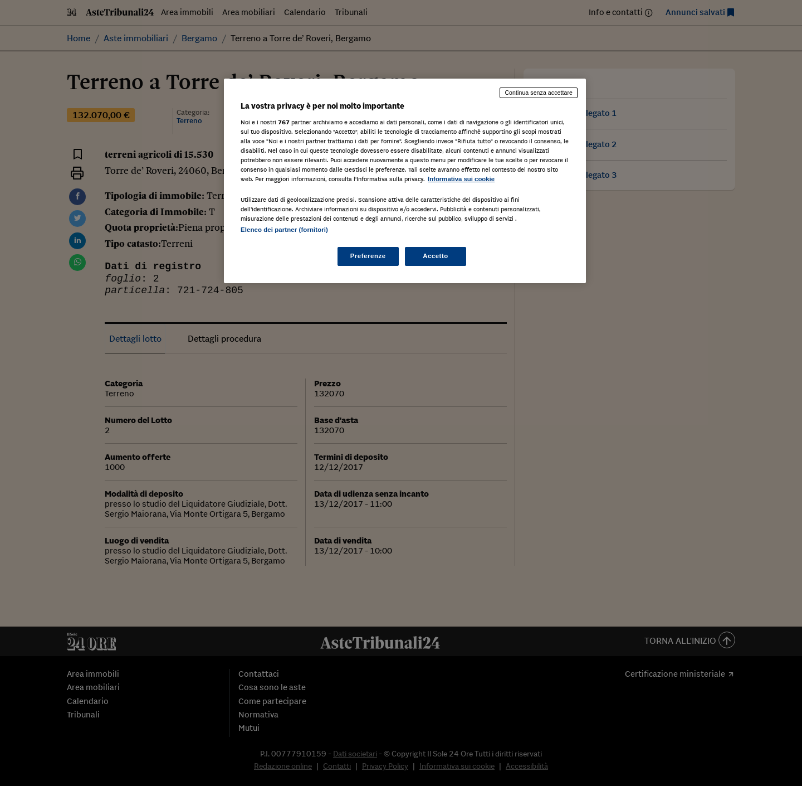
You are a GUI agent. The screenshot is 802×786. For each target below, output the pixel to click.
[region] (405, 181)
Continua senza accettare (539, 92)
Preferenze (368, 256)
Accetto (435, 256)
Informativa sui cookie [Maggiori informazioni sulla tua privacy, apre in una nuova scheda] (461, 179)
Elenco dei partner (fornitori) (284, 229)
